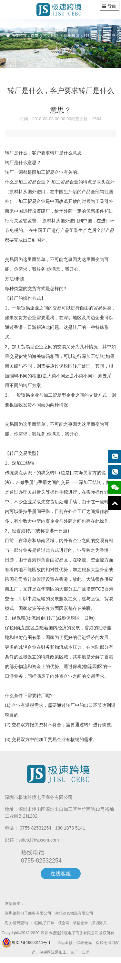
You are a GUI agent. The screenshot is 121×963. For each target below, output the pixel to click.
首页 (34, 35)
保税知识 (71, 35)
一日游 (29, 327)
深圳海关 (99, 923)
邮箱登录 (80, 923)
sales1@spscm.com (38, 840)
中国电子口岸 (43, 923)
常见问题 (51, 35)
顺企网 (63, 923)
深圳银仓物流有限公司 (74, 913)
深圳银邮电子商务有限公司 (28, 913)
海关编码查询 (16, 923)
